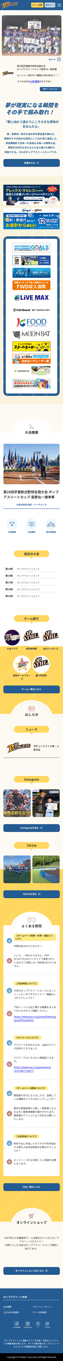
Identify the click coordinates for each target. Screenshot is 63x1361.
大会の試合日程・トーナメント (31, 504)
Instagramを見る (29, 827)
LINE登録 (34, 81)
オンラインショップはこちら (29, 1270)
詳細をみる (29, 162)
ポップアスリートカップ (22, 569)
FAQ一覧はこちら (31, 1186)
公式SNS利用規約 (11, 1312)
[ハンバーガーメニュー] (59, 5)
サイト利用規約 (40, 1312)
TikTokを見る (30, 894)
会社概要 (7, 1306)
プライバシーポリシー (43, 1306)
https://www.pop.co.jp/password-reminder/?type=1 (32, 1068)
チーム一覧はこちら (31, 689)
